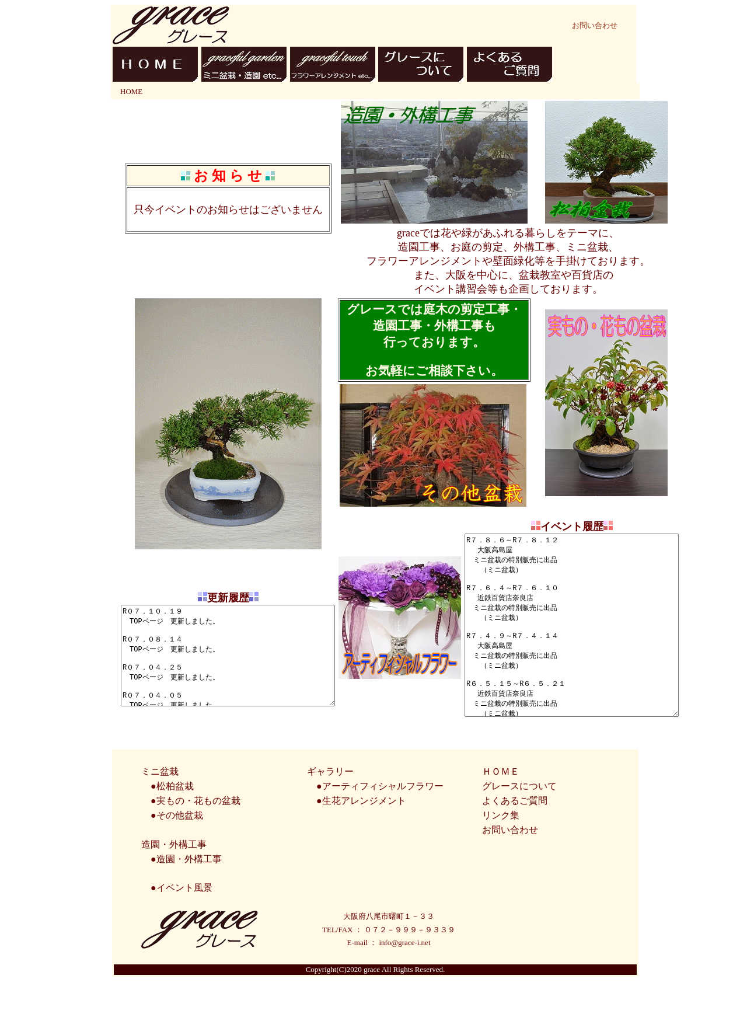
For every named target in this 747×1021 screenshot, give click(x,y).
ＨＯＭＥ (500, 810)
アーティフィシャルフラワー (383, 825)
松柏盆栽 (175, 825)
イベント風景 (184, 926)
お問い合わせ (594, 25)
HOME (131, 91)
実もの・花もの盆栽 (198, 839)
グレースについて (519, 825)
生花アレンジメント (364, 839)
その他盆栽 (179, 854)
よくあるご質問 (514, 839)
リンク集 (500, 854)
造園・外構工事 (189, 897)
